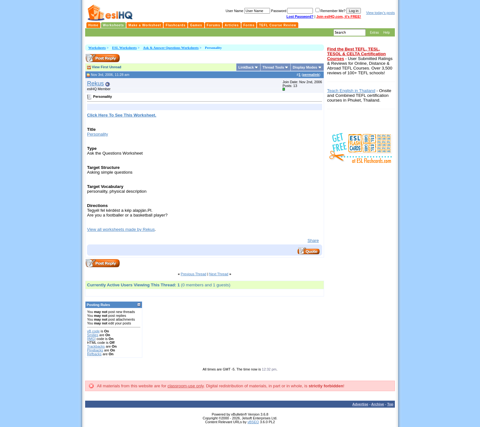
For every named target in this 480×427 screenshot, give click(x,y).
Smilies (92, 335)
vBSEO (253, 422)
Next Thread (218, 274)
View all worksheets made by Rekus (121, 229)
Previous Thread (193, 274)
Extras (374, 32)
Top (390, 404)
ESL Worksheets (124, 48)
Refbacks (94, 354)
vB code (93, 331)
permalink (311, 75)
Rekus (95, 83)
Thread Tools (273, 67)
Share (313, 240)
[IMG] (91, 339)
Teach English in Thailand (351, 90)
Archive (377, 404)
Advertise (360, 404)
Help (386, 32)
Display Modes (305, 67)
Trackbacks (96, 346)
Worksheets (97, 48)
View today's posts (380, 13)
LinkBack (246, 67)
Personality (97, 134)
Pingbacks (95, 350)
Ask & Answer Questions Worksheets (171, 48)
